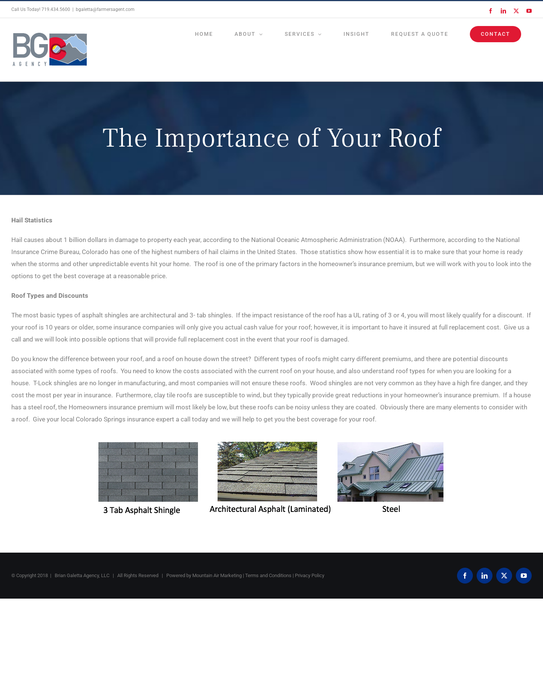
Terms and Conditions (268, 575)
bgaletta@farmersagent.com (105, 9)
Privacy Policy (309, 575)
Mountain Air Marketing (217, 575)
